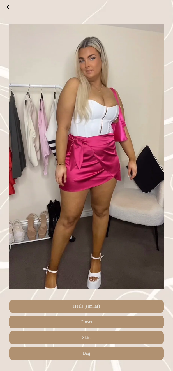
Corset (87, 321)
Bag (86, 353)
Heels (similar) (86, 306)
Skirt (86, 337)
